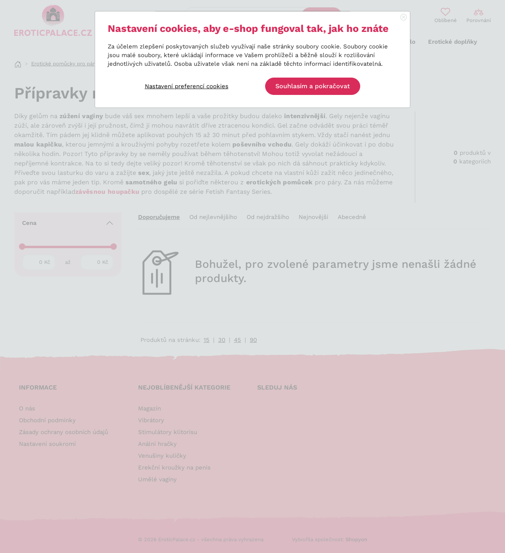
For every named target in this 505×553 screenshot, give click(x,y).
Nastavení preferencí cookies (186, 86)
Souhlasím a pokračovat (312, 86)
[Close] (403, 18)
